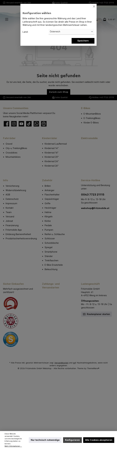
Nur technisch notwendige (45, 440)
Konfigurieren (72, 440)
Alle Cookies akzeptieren (98, 440)
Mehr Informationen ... (13, 446)
